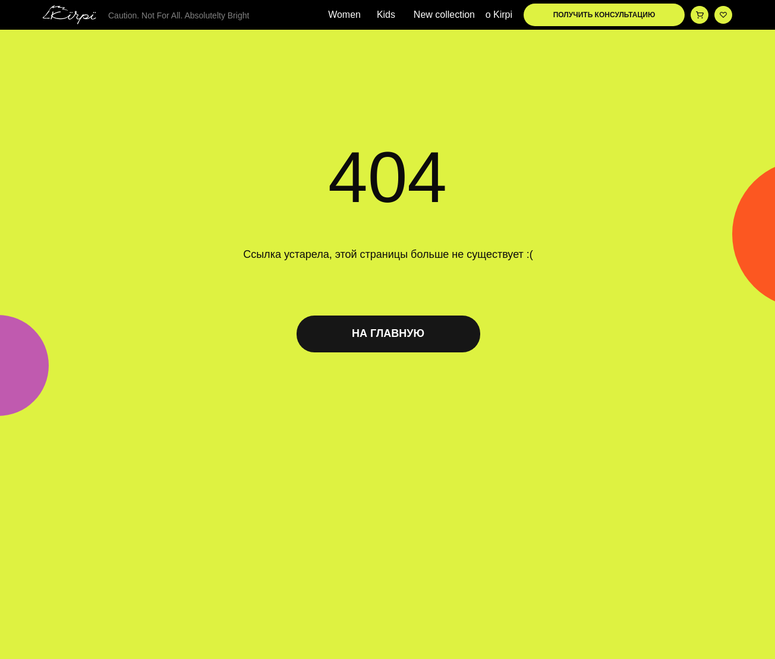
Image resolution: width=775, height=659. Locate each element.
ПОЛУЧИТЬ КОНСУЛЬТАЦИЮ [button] (604, 15)
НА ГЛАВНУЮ (388, 333)
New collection (444, 15)
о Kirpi (499, 15)
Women (344, 15)
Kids (386, 15)
